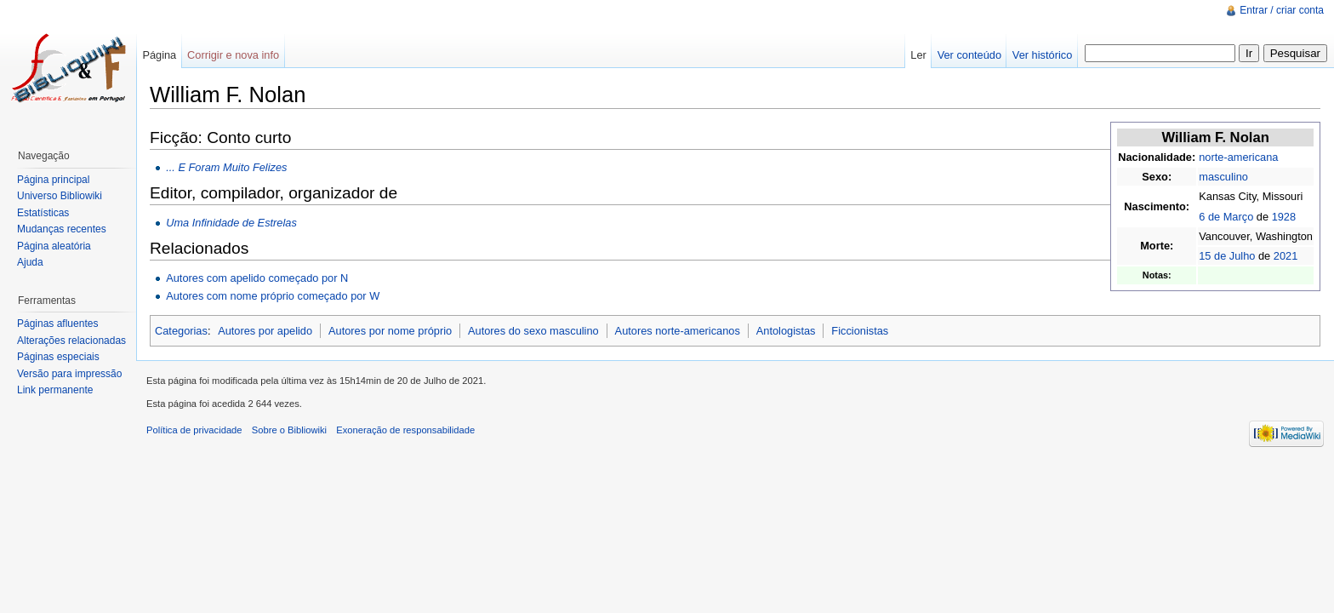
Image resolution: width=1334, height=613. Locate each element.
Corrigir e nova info (233, 55)
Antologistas (786, 330)
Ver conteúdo (969, 55)
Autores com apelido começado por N (257, 278)
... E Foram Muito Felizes (226, 167)
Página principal (53, 180)
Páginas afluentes (57, 323)
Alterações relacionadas (71, 341)
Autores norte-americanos (677, 330)
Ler (918, 55)
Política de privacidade (194, 430)
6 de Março (1226, 216)
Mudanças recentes (61, 229)
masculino (1223, 176)
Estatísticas (43, 213)
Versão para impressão (69, 374)
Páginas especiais (58, 357)
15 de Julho (1227, 255)
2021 (1285, 255)
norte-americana (1238, 157)
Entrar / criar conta (1282, 10)
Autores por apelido (265, 330)
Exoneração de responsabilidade (405, 430)
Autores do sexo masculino (533, 330)
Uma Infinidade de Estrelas (231, 222)
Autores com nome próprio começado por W (272, 295)
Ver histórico (1042, 55)
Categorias (181, 330)
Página (159, 55)
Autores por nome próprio (390, 330)
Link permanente (55, 390)
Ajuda (30, 262)
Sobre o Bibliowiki (289, 430)
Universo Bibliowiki (59, 196)
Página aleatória (54, 246)
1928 (1284, 216)
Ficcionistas (859, 330)
